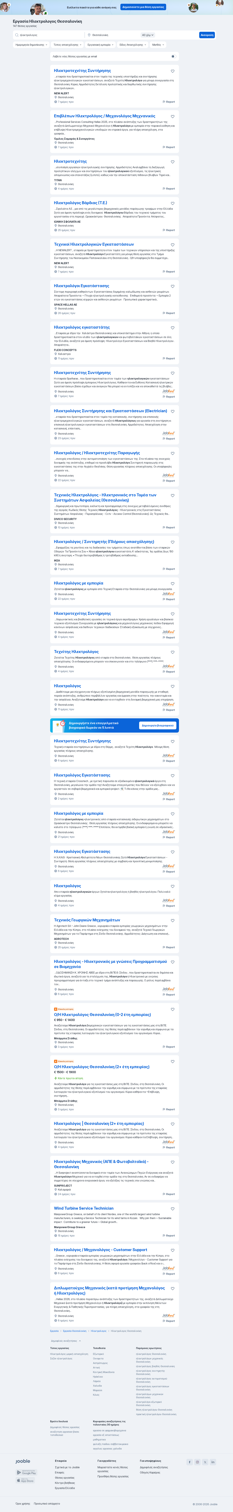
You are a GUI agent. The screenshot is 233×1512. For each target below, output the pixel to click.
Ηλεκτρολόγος (67, 685)
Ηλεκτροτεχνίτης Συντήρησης (82, 70)
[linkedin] (213, 1462)
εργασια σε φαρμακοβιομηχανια (109, 1430)
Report (168, 101)
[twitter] (205, 1462)
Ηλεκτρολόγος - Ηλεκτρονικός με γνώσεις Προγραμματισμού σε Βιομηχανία (110, 964)
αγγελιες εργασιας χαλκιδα (107, 1448)
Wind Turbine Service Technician (84, 1208)
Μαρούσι (97, 1390)
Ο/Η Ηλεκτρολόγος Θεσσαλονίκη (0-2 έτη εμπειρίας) (102, 1014)
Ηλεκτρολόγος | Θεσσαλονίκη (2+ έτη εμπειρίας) (99, 1123)
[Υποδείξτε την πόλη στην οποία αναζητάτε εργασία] (120, 35)
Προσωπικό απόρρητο (47, 1503)
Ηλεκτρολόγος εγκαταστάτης (82, 327)
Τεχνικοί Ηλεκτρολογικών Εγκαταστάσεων (94, 244)
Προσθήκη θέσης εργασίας (113, 1476)
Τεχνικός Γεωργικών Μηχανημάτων (87, 920)
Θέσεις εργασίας (64, 1477)
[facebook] (189, 1462)
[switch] (173, 56)
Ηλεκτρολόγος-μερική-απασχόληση (69, 1354)
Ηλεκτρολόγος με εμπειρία (78, 583)
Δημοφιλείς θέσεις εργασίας (65, 1427)
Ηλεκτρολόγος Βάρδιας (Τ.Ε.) (80, 202)
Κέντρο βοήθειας (65, 1482)
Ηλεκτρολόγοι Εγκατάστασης (81, 285)
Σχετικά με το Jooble (67, 1467)
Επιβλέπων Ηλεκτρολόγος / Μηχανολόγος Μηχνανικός (104, 116)
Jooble (213, 1504)
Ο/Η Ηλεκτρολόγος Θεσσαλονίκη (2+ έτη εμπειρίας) (102, 1066)
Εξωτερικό (98, 1354)
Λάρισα (96, 1381)
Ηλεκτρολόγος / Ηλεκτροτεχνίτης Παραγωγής (97, 452)
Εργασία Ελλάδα (65, 1488)
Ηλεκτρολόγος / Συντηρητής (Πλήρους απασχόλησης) (104, 541)
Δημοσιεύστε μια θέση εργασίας (143, 7)
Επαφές (59, 1472)
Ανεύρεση (207, 35)
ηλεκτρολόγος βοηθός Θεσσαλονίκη (155, 1366)
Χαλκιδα (97, 1385)
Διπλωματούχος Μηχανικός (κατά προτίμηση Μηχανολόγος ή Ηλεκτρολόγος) (109, 1291)
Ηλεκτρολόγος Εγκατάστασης (82, 775)
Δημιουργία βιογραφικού (158, 725)
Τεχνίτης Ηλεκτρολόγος (76, 651)
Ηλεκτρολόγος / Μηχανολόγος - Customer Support (100, 1249)
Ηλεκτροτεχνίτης (70, 161)
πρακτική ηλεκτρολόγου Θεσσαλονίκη (156, 1414)
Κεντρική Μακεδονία (103, 1372)
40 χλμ (148, 35)
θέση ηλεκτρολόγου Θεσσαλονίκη (154, 1409)
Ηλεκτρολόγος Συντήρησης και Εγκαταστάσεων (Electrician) (110, 411)
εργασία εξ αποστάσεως (106, 1435)
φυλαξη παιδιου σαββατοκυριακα (110, 1444)
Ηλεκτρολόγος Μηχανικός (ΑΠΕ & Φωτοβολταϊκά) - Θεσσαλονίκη (101, 1164)
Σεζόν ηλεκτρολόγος (61, 1358)
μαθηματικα (99, 1439)
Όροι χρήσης (23, 1503)
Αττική (96, 1367)
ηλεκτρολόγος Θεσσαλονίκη (151, 1354)
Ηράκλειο (98, 1376)
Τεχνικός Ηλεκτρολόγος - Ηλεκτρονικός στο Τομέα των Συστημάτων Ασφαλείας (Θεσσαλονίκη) (105, 497)
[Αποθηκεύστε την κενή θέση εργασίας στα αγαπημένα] (172, 71)
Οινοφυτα (98, 1358)
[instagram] (197, 1462)
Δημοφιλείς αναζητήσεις (66, 1341)
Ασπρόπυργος (100, 1363)
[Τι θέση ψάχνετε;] (48, 35)
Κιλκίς (96, 1394)
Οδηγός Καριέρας (150, 1472)
